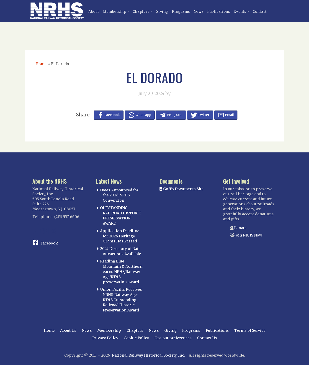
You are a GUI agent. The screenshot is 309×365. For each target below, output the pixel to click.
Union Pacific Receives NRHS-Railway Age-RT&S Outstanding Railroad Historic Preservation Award (121, 299)
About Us (68, 330)
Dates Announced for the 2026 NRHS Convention (119, 195)
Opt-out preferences (173, 338)
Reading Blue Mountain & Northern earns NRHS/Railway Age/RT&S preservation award (121, 271)
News (198, 11)
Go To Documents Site (181, 189)
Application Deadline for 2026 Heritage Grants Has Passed (119, 236)
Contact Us (207, 338)
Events (240, 11)
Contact (260, 11)
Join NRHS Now (248, 235)
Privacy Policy (105, 338)
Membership (114, 11)
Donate (240, 228)
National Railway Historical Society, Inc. (148, 355)
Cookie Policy (136, 338)
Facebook (49, 243)
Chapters (141, 11)
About (93, 11)
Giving (162, 11)
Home (41, 64)
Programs (181, 11)
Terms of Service (249, 330)
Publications (218, 11)
